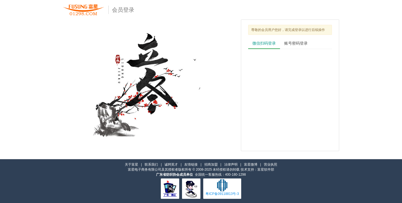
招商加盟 (211, 164)
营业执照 (270, 164)
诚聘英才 (171, 164)
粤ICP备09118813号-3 (222, 194)
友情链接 (191, 164)
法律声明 (231, 164)
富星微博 (250, 164)
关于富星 (131, 164)
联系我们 (151, 164)
